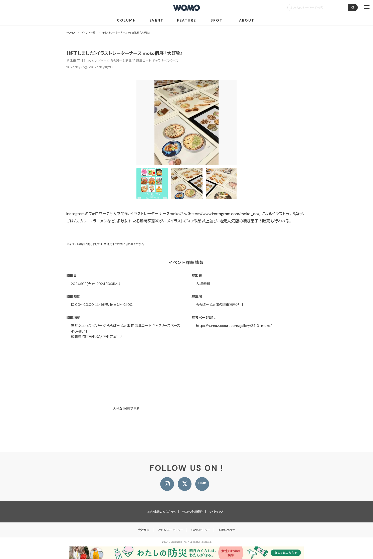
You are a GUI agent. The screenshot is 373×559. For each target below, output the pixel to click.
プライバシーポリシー (170, 530)
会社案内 (143, 530)
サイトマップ (216, 511)
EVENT (156, 20)
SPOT (217, 20)
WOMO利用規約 (192, 511)
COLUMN (126, 20)
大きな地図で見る (126, 408)
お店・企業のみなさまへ (161, 511)
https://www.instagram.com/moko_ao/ (224, 213)
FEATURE (186, 20)
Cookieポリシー (201, 530)
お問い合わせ (227, 530)
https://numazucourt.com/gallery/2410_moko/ (234, 325)
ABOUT (246, 20)
